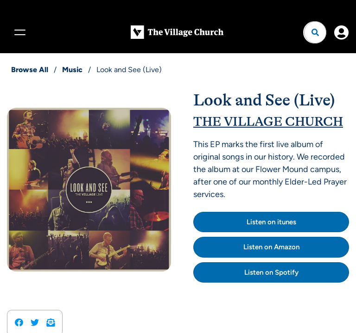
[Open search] (315, 32)
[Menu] (18, 32)
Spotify (287, 272)
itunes (286, 222)
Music (72, 69)
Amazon (286, 247)
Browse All (29, 69)
